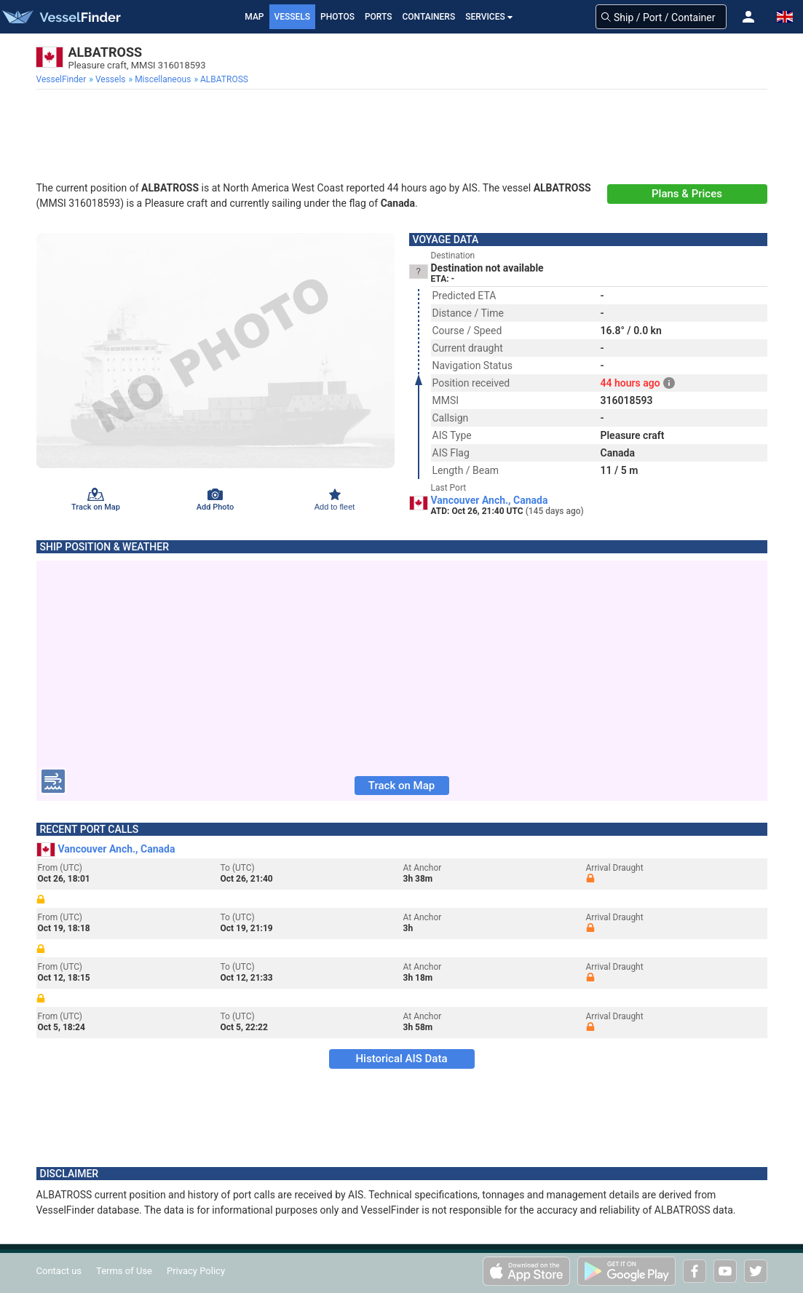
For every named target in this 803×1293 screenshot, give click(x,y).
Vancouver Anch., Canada (489, 500)
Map (254, 17)
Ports (378, 17)
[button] (748, 16)
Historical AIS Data (401, 1058)
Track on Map (401, 785)
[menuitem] (63, 79)
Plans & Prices (687, 193)
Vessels (292, 17)
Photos (337, 17)
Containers (429, 17)
